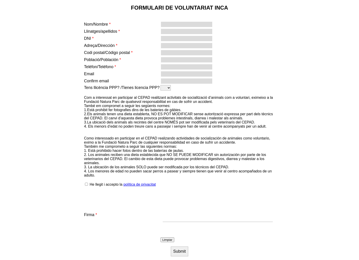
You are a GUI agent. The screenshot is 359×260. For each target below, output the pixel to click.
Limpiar (167, 239)
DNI (89, 38)
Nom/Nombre (97, 24)
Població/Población (102, 59)
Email (89, 74)
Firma (90, 214)
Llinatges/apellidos (102, 31)
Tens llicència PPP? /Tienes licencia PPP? (122, 87)
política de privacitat (139, 184)
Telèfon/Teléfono (100, 66)
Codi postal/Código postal (108, 52)
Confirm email (96, 81)
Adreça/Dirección (100, 45)
